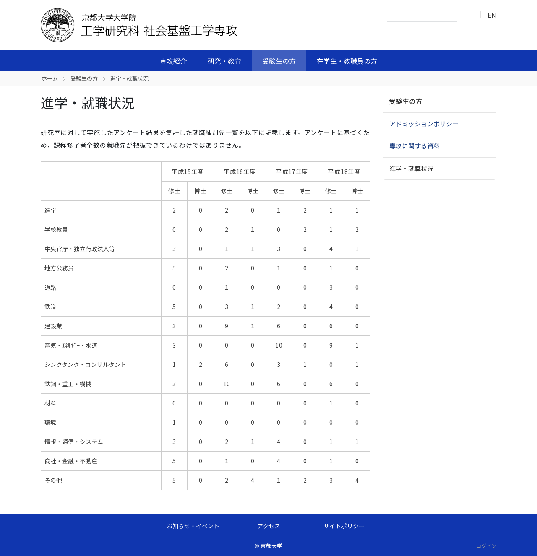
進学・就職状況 (411, 168)
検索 (466, 15)
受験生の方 (279, 61)
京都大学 (271, 546)
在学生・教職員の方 (347, 61)
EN (491, 14)
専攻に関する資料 (414, 145)
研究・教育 (224, 61)
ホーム (50, 78)
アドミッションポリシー (424, 123)
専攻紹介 (173, 61)
